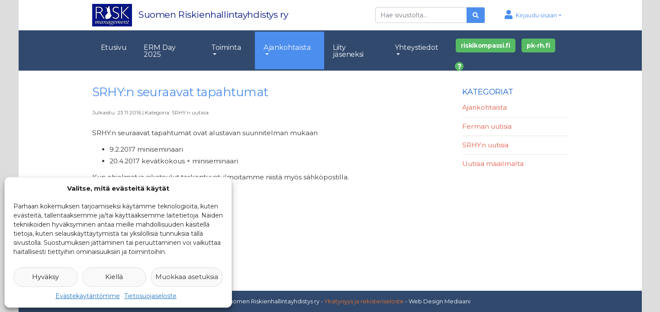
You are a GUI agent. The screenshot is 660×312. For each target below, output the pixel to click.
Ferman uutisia (487, 126)
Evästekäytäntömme (87, 296)
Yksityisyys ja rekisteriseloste (364, 301)
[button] (533, 15)
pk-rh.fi (538, 45)
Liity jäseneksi (348, 50)
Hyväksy (45, 277)
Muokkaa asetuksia (186, 277)
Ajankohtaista (287, 47)
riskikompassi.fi (485, 45)
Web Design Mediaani (439, 301)
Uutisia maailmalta (493, 163)
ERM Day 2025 (160, 50)
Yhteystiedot (416, 47)
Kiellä (114, 277)
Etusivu (114, 47)
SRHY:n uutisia (190, 112)
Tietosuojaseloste (150, 296)
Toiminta (226, 47)
